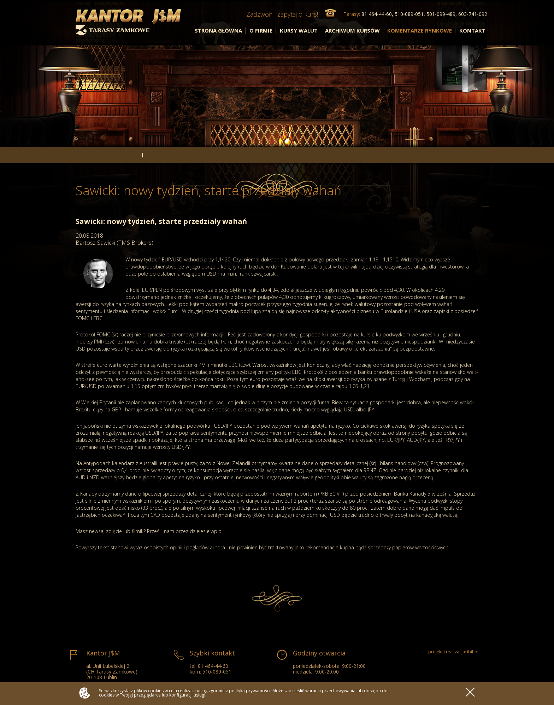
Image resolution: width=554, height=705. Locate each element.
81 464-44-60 (213, 666)
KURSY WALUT (299, 30)
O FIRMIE (260, 30)
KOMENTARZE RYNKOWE (419, 30)
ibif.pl (472, 652)
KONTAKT (472, 30)
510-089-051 (216, 671)
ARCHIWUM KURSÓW (352, 30)
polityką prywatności (249, 691)
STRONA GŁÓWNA (218, 30)
